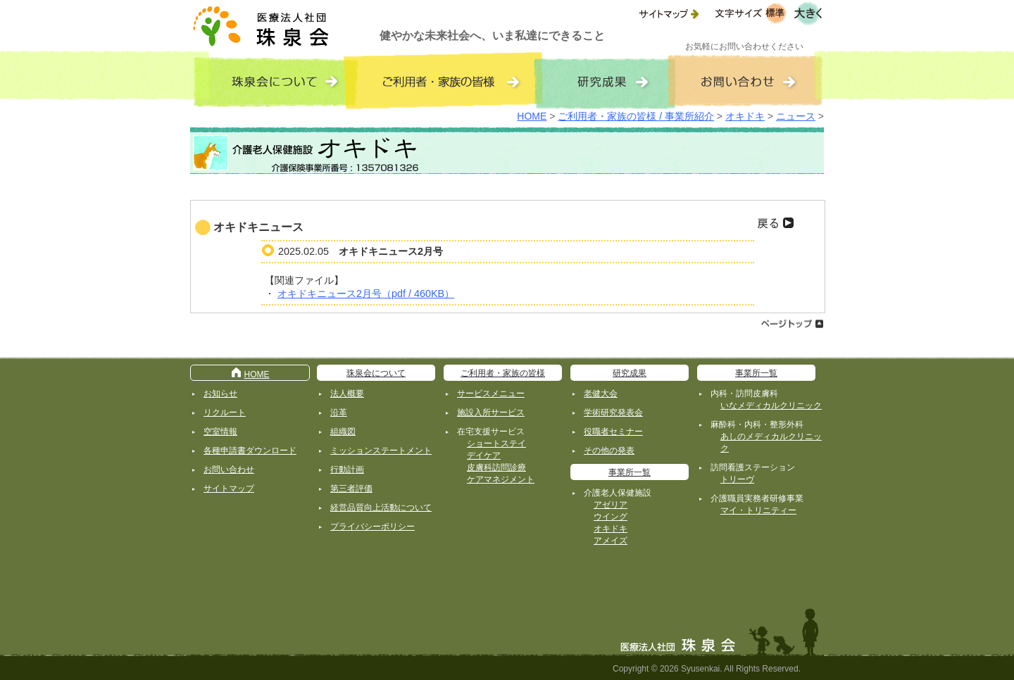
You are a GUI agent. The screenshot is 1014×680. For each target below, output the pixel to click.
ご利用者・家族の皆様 (503, 373)
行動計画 (347, 469)
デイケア (484, 455)
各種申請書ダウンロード (250, 450)
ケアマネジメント (500, 479)
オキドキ (745, 116)
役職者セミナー (613, 431)
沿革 (338, 412)
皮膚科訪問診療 (496, 467)
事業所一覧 (629, 472)
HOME (531, 116)
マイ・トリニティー (758, 510)
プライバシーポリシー (372, 526)
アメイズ (610, 541)
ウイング (610, 517)
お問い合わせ (229, 469)
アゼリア (610, 505)
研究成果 (629, 373)
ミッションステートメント (381, 450)
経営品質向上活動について (381, 507)
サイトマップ (229, 488)
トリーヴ (737, 479)
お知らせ (220, 393)
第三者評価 (351, 488)
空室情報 (220, 431)
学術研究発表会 (613, 412)
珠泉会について (376, 373)
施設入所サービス (491, 412)
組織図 (343, 431)
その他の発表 (609, 450)
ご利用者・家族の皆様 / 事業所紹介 (636, 116)
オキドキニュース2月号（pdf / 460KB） (365, 293)
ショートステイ (496, 443)
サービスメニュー (491, 393)
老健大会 (601, 393)
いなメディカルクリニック (771, 405)
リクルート (225, 412)
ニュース (795, 116)
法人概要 (347, 393)
